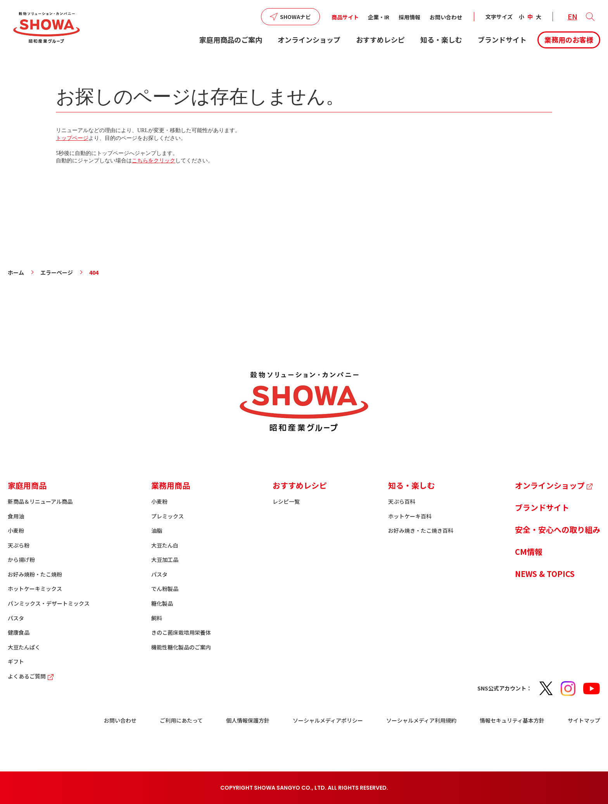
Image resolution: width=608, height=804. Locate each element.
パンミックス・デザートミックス (49, 603)
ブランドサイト (502, 39)
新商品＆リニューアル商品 (40, 501)
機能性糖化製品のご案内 (181, 647)
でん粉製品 (164, 588)
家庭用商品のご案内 (230, 39)
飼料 (156, 618)
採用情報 (409, 17)
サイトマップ (584, 720)
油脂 (156, 530)
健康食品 (18, 632)
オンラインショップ (309, 39)
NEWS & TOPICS (545, 573)
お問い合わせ (446, 17)
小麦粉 (16, 530)
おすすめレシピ (380, 39)
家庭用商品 (27, 485)
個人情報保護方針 (247, 720)
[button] (590, 16)
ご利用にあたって (181, 720)
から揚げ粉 (21, 559)
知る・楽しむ (441, 39)
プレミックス (167, 516)
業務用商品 (170, 485)
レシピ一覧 (286, 501)
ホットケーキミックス (35, 588)
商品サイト (345, 17)
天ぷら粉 (18, 545)
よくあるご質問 (31, 676)
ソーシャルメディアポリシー (328, 720)
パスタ (16, 618)
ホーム (16, 272)
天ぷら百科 (401, 501)
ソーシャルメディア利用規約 (421, 720)
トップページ (72, 138)
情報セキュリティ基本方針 (512, 720)
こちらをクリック (153, 161)
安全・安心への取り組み (557, 529)
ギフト (16, 661)
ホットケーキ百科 (410, 516)
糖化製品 (162, 603)
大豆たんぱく (24, 647)
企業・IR (378, 17)
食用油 (16, 516)
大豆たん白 (164, 545)
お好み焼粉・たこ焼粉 (35, 574)
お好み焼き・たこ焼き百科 (420, 530)
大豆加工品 (164, 559)
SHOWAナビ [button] (295, 17)
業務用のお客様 (568, 39)
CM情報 (528, 551)
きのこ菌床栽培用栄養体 (181, 632)
